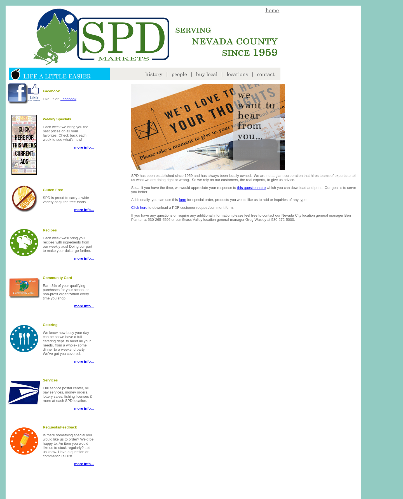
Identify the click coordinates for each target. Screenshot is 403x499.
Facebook (68, 99)
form (182, 200)
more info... (84, 147)
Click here (139, 207)
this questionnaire (251, 188)
